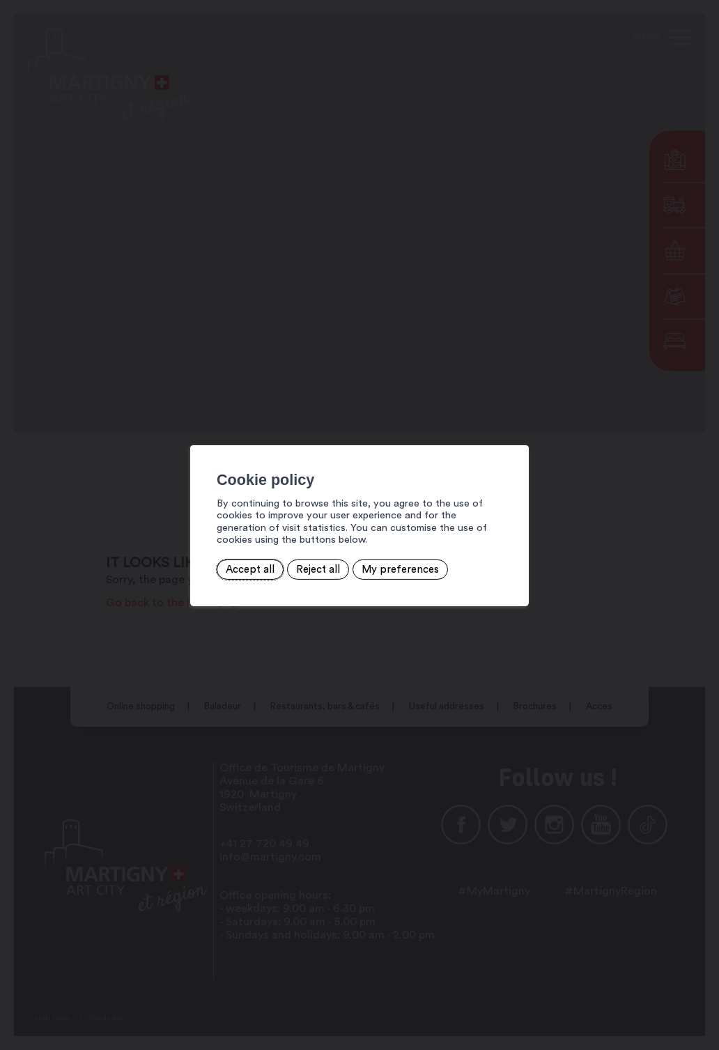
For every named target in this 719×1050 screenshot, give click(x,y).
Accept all (200, 562)
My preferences (343, 562)
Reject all (265, 562)
